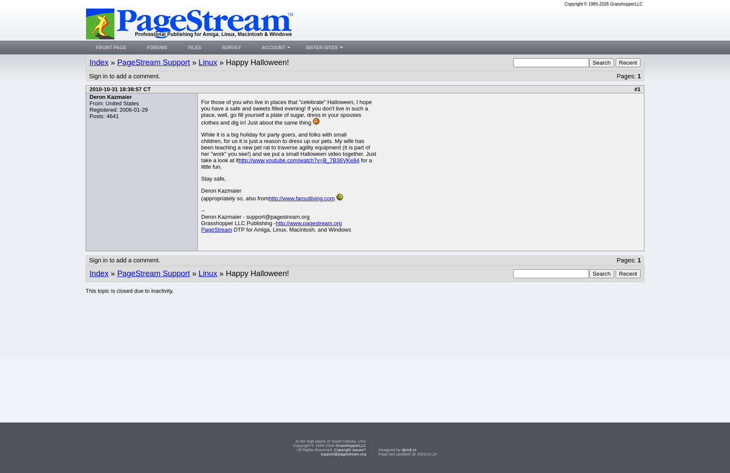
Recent (628, 62)
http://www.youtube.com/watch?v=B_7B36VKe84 (298, 160)
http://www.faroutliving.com (301, 198)
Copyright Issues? (350, 450)
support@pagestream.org (343, 454)
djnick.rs (409, 450)
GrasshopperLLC (351, 445)
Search (602, 62)
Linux (208, 62)
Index (99, 62)
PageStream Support (153, 62)
